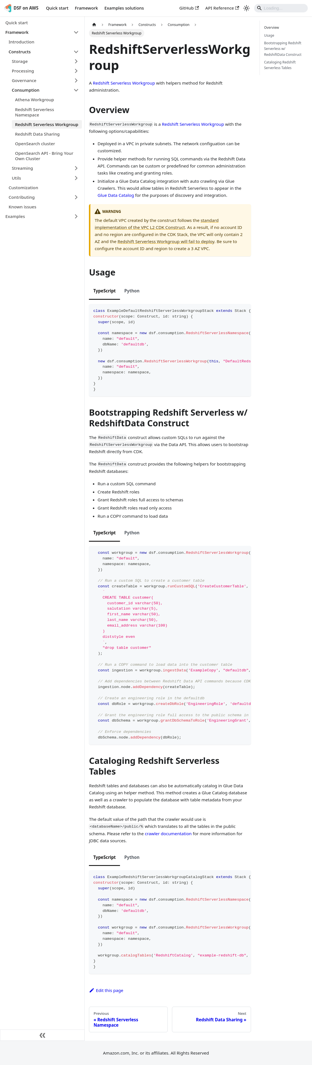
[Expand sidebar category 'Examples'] (76, 216)
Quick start (57, 8)
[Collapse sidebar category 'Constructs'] (76, 51)
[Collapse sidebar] (42, 1035)
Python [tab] (131, 291)
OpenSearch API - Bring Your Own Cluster (44, 155)
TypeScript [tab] (104, 291)
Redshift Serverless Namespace (34, 112)
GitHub (189, 8)
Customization (23, 187)
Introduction (21, 42)
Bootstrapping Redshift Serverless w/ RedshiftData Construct (283, 49)
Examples (15, 216)
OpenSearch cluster (35, 143)
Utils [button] (16, 178)
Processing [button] (23, 71)
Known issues (22, 207)
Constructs (19, 51)
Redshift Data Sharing (37, 134)
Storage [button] (20, 61)
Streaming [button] (22, 168)
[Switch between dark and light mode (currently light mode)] (246, 8)
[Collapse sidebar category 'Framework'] (76, 32)
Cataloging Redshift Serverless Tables (280, 65)
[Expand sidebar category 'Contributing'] (76, 197)
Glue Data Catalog (116, 195)
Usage (269, 35)
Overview (271, 27)
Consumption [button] (26, 90)
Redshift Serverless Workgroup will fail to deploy (165, 241)
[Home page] (94, 25)
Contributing (21, 197)
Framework (86, 8)
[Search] (281, 8)
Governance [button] (24, 80)
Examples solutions (124, 8)
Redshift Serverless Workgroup (46, 124)
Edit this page (106, 990)
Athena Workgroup (34, 99)
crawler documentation (168, 833)
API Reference (222, 8)
